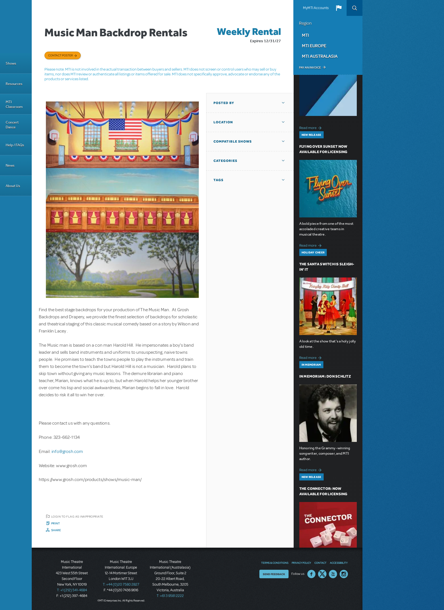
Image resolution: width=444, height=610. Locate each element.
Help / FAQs (15, 145)
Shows (11, 63)
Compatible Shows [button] (233, 141)
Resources (14, 83)
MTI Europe (314, 45)
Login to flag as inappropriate (77, 516)
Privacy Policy (301, 562)
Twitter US (322, 574)
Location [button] (223, 122)
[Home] (16, 26)
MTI (305, 35)
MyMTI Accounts (316, 8)
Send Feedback (274, 574)
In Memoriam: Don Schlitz (325, 376)
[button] (339, 8)
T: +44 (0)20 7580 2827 (121, 584)
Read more (311, 127)
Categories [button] (225, 161)
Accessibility (338, 562)
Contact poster (60, 55)
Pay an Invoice (310, 67)
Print (55, 523)
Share (56, 530)
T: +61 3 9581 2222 (170, 596)
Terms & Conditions (274, 562)
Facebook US (311, 574)
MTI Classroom (14, 104)
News (10, 165)
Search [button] (354, 8)
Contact (320, 562)
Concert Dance (12, 125)
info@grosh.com (67, 451)
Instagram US (344, 574)
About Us (13, 185)
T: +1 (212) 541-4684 (72, 590)
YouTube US (333, 574)
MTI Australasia (320, 56)
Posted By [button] (224, 103)
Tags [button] (218, 180)
